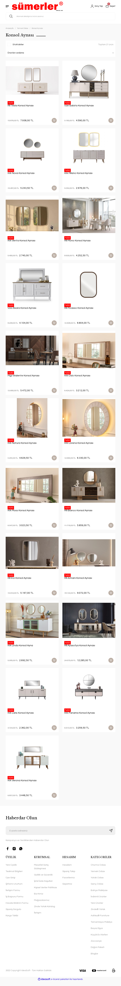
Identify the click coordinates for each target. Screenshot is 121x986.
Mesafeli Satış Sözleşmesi (41, 871)
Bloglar (94, 958)
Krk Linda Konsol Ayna (20, 648)
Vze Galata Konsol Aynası (79, 105)
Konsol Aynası (37, 28)
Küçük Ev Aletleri (99, 939)
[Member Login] (95, 6)
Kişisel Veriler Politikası (45, 892)
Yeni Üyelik (11, 869)
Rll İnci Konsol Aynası (19, 581)
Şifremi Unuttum (14, 888)
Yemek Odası (98, 876)
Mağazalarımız (41, 905)
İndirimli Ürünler (99, 901)
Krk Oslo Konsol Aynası (77, 377)
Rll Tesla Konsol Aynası (21, 105)
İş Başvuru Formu (14, 901)
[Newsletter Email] (60, 835)
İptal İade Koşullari (43, 886)
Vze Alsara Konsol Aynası (22, 309)
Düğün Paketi (97, 952)
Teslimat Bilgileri (14, 876)
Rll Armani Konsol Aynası (78, 581)
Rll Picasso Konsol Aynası (78, 309)
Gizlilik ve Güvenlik (43, 879)
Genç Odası (97, 888)
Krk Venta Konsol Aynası (21, 241)
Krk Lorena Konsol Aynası (78, 445)
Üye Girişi (10, 882)
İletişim (37, 917)
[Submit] (111, 835)
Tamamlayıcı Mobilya (101, 926)
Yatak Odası (97, 882)
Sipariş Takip (68, 876)
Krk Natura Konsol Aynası (22, 445)
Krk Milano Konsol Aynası (78, 173)
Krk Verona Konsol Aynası (22, 784)
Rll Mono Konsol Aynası (77, 241)
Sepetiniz (67, 888)
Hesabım (67, 869)
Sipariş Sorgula (13, 914)
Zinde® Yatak (98, 914)
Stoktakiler (18, 44)
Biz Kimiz (38, 898)
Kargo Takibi (12, 920)
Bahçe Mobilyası (99, 895)
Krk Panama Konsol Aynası (79, 716)
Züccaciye (96, 945)
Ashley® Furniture (100, 920)
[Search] (60, 16)
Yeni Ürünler (97, 907)
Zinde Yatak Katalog (44, 911)
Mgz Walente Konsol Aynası (23, 377)
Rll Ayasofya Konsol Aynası (79, 648)
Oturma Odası (98, 869)
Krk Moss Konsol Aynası (21, 513)
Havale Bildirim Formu (17, 907)
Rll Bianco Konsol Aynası (78, 513)
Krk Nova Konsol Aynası (21, 173)
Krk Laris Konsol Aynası (21, 716)
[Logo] (37, 6)
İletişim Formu (13, 895)
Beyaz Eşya (97, 933)
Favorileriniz (68, 882)
